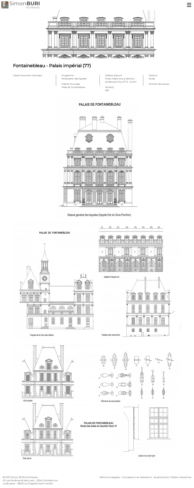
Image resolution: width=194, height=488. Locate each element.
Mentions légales (110, 477)
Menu (189, 5)
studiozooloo (161, 477)
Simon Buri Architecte (20, 4)
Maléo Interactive (181, 477)
